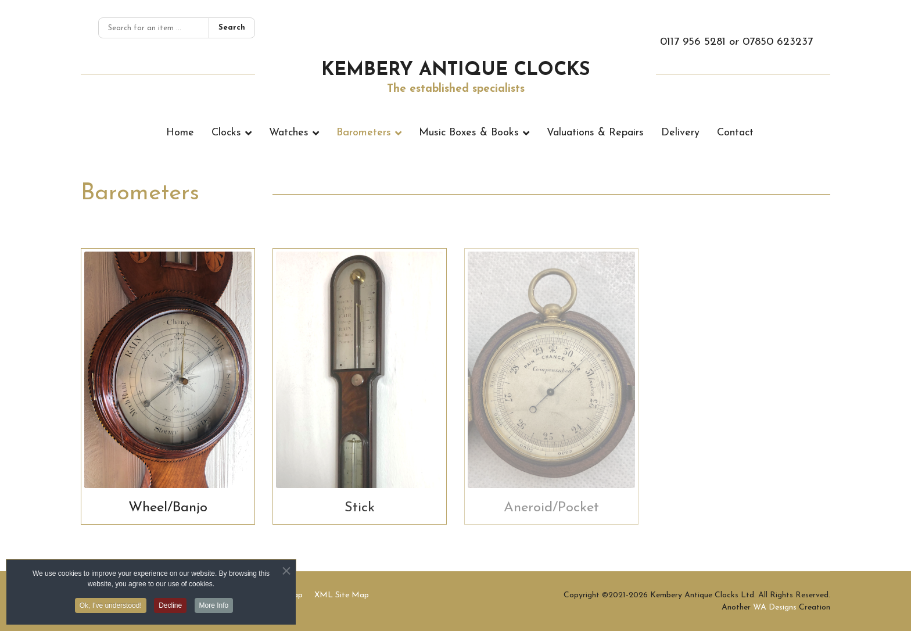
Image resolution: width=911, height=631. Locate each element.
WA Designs (775, 607)
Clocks (226, 132)
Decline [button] (170, 608)
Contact (735, 132)
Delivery (680, 132)
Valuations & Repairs (595, 132)
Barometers (363, 132)
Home (180, 132)
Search (231, 27)
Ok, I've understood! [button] (111, 608)
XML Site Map (341, 595)
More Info (214, 608)
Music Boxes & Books (469, 132)
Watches (289, 132)
